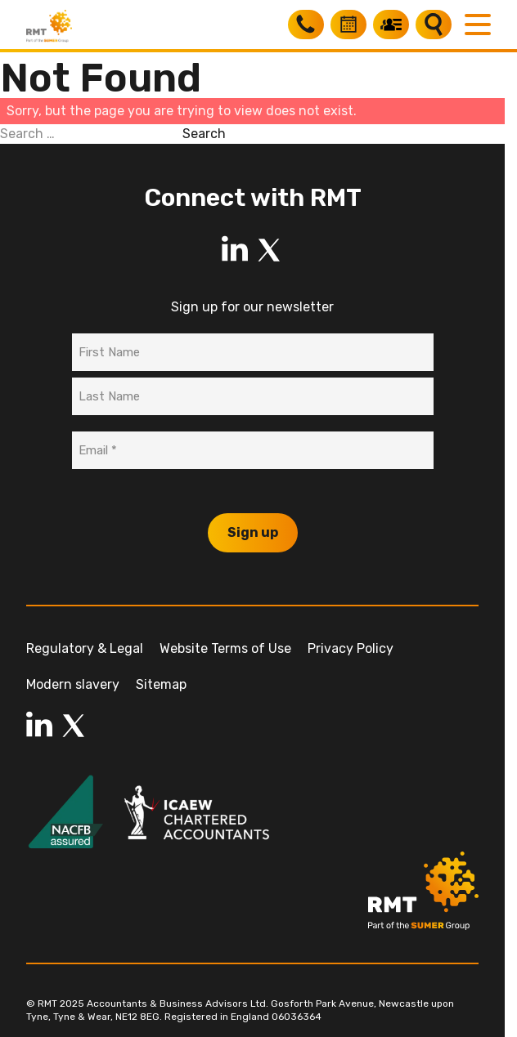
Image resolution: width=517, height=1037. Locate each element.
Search (204, 133)
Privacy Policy (350, 648)
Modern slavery (72, 684)
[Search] (434, 24)
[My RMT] (391, 24)
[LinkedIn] (235, 250)
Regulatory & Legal (84, 648)
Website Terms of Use (225, 648)
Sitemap (161, 684)
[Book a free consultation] (348, 24)
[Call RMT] (306, 24)
